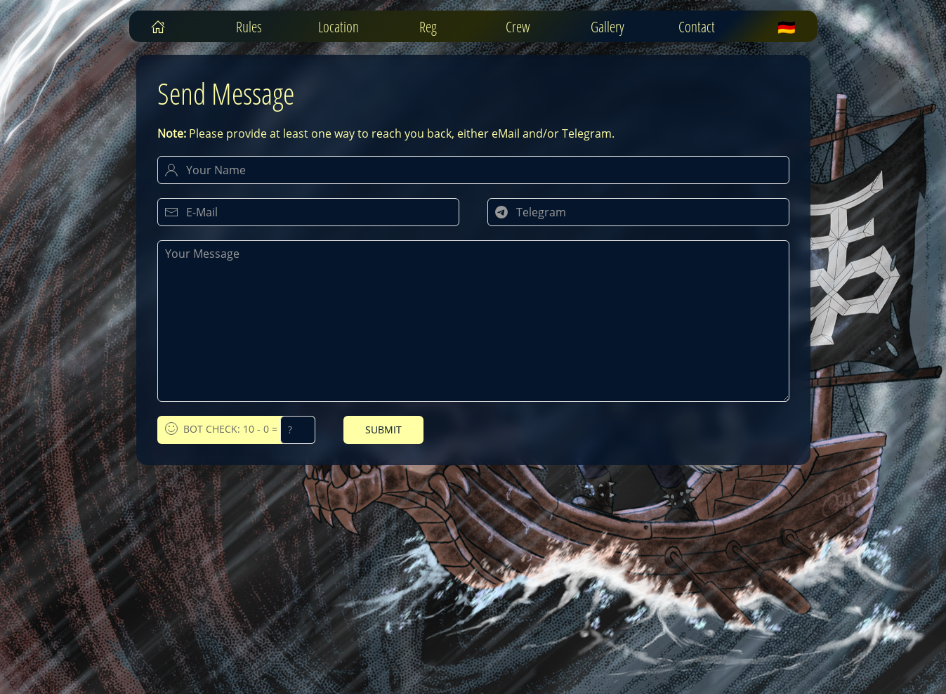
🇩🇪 (786, 27)
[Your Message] (473, 321)
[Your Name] (473, 170)
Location (338, 27)
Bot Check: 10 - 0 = (240, 430)
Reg (428, 27)
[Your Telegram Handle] (638, 212)
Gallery (607, 27)
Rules (249, 27)
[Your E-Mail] (308, 212)
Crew (518, 27)
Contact (696, 27)
